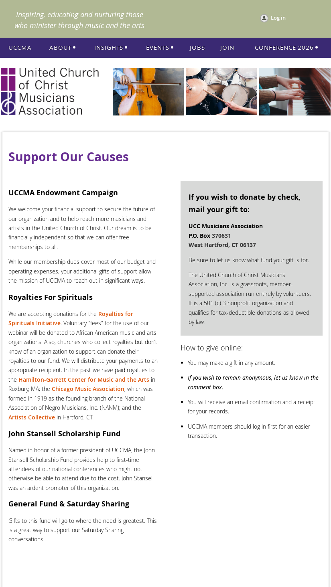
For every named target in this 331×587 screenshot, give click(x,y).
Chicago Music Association (88, 389)
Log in (278, 17)
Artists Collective (31, 417)
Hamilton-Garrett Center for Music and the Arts (83, 379)
